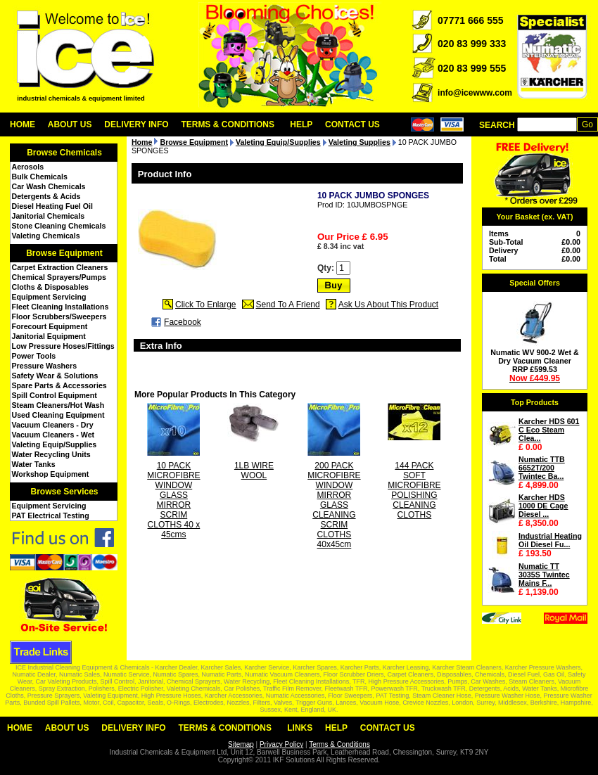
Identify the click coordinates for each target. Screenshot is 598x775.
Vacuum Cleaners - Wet (53, 434)
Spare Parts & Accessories (59, 385)
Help (301, 124)
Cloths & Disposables (50, 287)
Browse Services (64, 492)
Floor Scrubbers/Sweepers (59, 316)
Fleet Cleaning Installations (60, 306)
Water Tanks (34, 464)
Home (22, 124)
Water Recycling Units (51, 454)
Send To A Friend (288, 304)
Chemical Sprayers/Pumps (59, 277)
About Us (70, 124)
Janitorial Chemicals (48, 216)
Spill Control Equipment (54, 395)
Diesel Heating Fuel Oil (52, 206)
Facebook (182, 322)
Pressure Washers (44, 365)
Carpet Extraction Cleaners (60, 267)
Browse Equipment (64, 253)
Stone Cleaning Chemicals (59, 226)
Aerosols (28, 166)
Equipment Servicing (49, 297)
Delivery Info (136, 124)
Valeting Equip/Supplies (54, 444)
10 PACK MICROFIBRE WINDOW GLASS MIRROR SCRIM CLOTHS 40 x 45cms (173, 500)
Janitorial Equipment (49, 336)
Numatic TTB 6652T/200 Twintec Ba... (542, 467)
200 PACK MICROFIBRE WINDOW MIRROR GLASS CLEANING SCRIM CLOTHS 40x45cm (333, 505)
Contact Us (352, 124)
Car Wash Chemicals (49, 186)
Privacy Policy (281, 744)
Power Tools (34, 356)
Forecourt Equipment (50, 326)
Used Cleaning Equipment (58, 415)
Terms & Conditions (227, 124)
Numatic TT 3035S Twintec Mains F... (544, 574)
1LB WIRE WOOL (254, 470)
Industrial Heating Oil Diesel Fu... (550, 540)
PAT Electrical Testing (50, 515)
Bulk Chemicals (40, 176)
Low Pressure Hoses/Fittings (63, 346)
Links (299, 728)
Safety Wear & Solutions (55, 375)
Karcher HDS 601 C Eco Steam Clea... (549, 429)
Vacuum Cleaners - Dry (53, 425)
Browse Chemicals (64, 153)
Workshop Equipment (50, 474)
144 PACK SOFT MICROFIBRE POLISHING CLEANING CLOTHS (414, 490)
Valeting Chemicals (46, 235)
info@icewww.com (475, 93)
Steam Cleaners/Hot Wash (58, 405)
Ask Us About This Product (388, 304)
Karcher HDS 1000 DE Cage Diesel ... (543, 505)
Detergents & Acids (46, 196)
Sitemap (241, 744)
